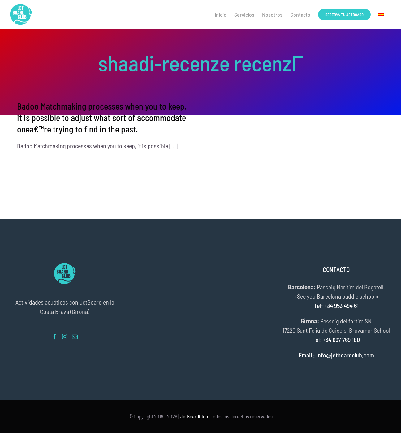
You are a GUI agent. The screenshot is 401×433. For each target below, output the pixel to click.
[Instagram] (64, 336)
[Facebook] (54, 336)
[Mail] (75, 336)
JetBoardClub (194, 416)
